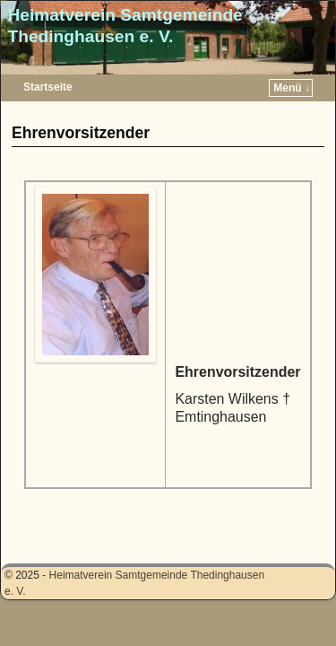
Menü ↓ (291, 88)
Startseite (48, 87)
